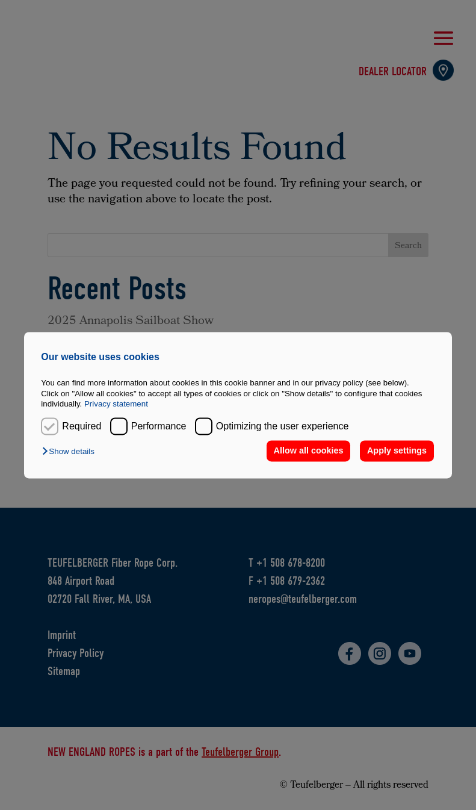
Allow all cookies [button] (309, 451)
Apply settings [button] (397, 451)
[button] (71, 452)
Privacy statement (116, 403)
